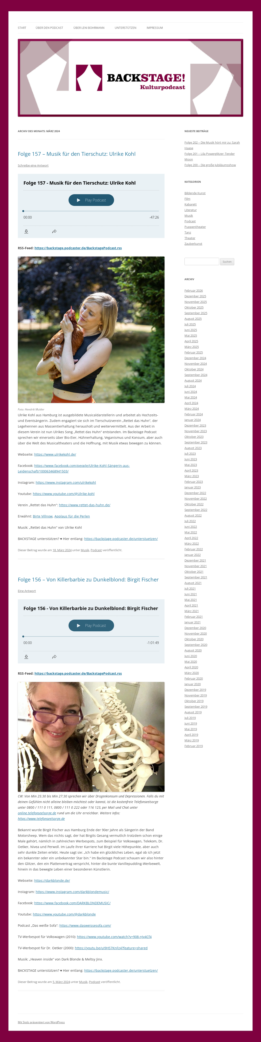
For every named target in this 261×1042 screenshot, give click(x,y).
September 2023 (195, 442)
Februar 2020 (193, 678)
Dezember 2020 (195, 628)
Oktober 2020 (193, 639)
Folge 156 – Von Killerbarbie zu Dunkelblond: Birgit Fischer (88, 579)
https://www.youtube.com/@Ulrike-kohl (64, 493)
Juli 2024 (190, 386)
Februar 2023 (193, 482)
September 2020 (195, 645)
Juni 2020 (190, 656)
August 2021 (193, 583)
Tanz (187, 232)
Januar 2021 (192, 622)
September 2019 (195, 706)
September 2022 (195, 510)
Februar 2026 (193, 290)
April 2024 (191, 403)
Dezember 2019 (195, 690)
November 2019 (195, 695)
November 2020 (195, 633)
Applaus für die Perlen (72, 516)
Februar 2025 (193, 352)
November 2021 (195, 566)
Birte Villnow (43, 516)
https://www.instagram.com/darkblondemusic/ (72, 891)
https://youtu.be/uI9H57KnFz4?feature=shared (111, 948)
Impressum (155, 28)
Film (187, 199)
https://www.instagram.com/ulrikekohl (66, 482)
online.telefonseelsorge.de (37, 813)
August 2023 (193, 448)
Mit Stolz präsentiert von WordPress (41, 1022)
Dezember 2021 (195, 560)
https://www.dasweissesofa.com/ (85, 925)
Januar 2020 (192, 684)
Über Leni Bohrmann (88, 28)
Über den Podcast (49, 28)
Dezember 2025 (195, 296)
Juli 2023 (190, 453)
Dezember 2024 (195, 358)
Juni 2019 (190, 723)
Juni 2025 (190, 330)
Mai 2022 (190, 532)
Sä (109, 465)
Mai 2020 (190, 661)
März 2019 (191, 740)
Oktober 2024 (193, 369)
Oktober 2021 (193, 571)
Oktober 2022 (193, 504)
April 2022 (191, 538)
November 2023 (195, 431)
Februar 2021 (193, 616)
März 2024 (191, 408)
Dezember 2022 (195, 493)
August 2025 (193, 318)
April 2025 (191, 341)
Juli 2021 (190, 588)
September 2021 (195, 577)
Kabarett (190, 204)
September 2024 (195, 375)
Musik (85, 550)
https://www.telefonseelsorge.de (41, 818)
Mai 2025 (190, 335)
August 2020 (193, 650)
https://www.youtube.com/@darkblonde (64, 914)
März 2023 (191, 476)
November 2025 (195, 302)
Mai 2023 (190, 465)
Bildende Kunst (195, 193)
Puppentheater (195, 227)
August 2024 (193, 380)
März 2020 (191, 673)
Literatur (190, 210)
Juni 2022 (190, 527)
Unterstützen (125, 28)
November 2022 (195, 498)
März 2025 (191, 347)
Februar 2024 (193, 414)
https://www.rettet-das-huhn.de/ (84, 505)
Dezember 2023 (195, 425)
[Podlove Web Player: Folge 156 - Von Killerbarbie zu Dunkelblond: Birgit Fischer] (91, 631)
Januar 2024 (192, 420)
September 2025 (195, 313)
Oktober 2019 (193, 701)
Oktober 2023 (193, 437)
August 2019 (193, 712)
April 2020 (191, 667)
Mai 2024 (190, 397)
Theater (189, 238)
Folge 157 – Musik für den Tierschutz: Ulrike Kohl (77, 153)
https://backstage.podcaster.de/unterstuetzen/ (121, 538)
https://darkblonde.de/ (52, 880)
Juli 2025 (190, 324)
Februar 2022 (193, 549)
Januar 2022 (192, 555)
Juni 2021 (190, 594)
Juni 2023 (190, 459)
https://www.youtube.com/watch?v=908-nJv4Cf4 (114, 936)
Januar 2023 (192, 487)
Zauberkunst (193, 244)
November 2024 (195, 363)
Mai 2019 (190, 729)
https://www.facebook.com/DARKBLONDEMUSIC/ (72, 903)
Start (22, 28)
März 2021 (191, 611)
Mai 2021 (190, 600)
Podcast (96, 550)
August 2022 (193, 515)
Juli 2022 (190, 521)
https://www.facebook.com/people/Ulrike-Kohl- (71, 465)
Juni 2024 (190, 392)
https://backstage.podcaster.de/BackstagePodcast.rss (78, 248)
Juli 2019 (190, 718)
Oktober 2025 (193, 307)
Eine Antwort (27, 591)
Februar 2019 (193, 746)
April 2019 (191, 735)
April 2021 (191, 605)
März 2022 (191, 543)
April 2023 (191, 470)
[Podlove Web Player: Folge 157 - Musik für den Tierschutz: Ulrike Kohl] (91, 206)
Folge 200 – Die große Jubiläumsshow (210, 165)
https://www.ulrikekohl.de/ (55, 454)
